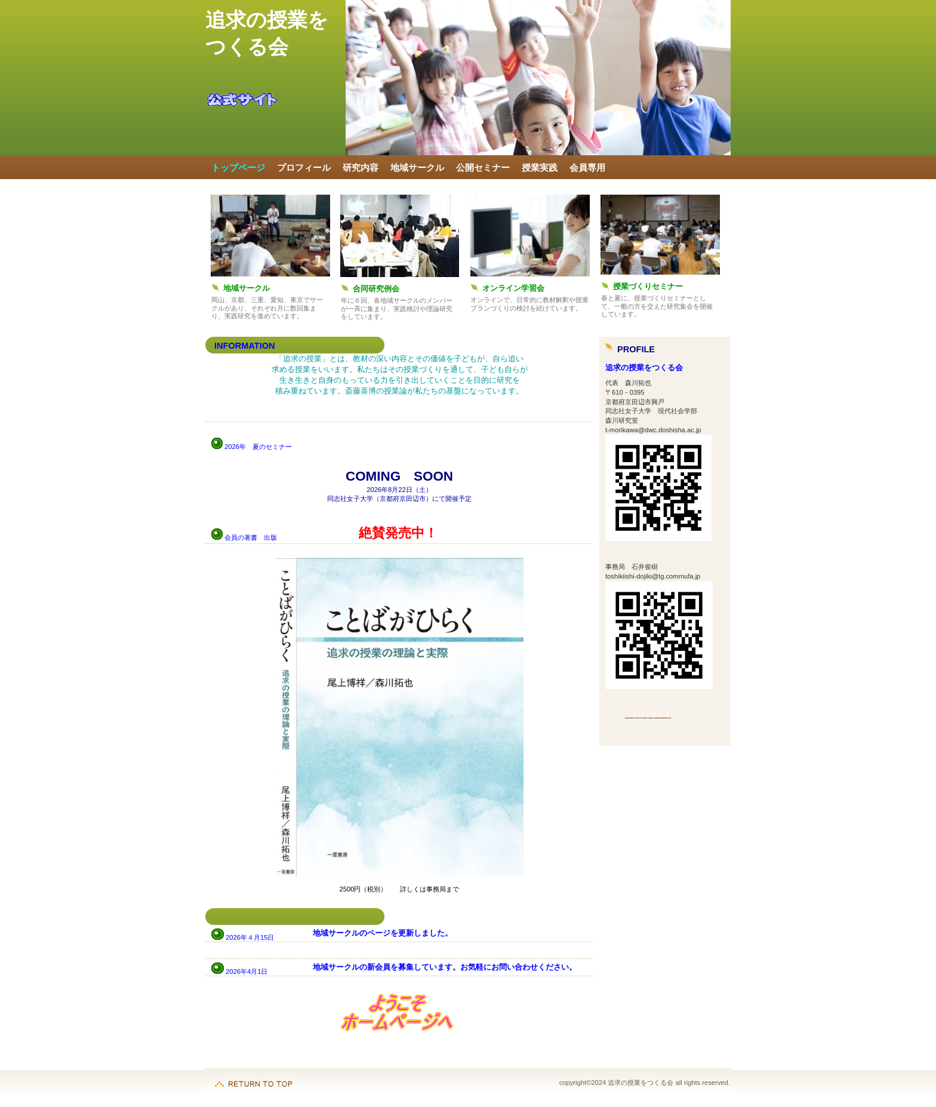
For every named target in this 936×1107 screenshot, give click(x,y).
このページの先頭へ (253, 1077)
